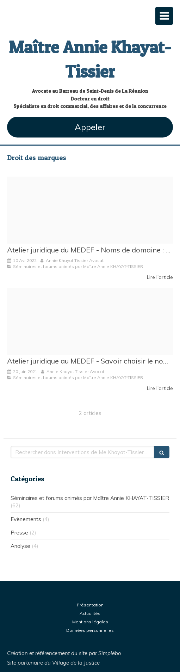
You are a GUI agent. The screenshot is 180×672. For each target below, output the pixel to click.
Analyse (20, 546)
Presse (19, 532)
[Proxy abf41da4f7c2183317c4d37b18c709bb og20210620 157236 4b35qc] (90, 321)
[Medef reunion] (90, 210)
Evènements (26, 519)
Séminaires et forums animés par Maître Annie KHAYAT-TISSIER (90, 498)
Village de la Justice (76, 662)
